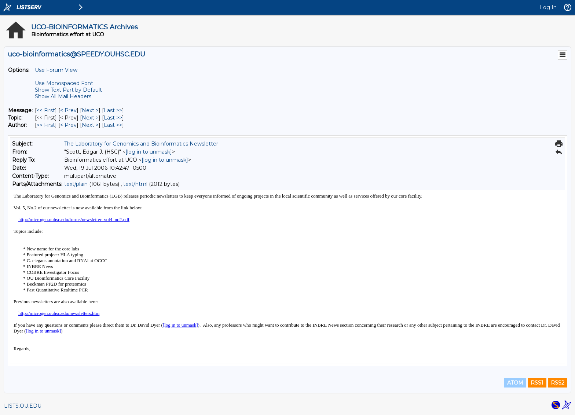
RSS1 (537, 382)
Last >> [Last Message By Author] (113, 125)
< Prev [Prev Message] (68, 110)
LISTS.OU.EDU (22, 406)
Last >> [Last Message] (113, 110)
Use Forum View (56, 70)
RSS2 (557, 382)
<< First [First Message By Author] (46, 125)
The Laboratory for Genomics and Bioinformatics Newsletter (141, 143)
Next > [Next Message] (90, 110)
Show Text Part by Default (68, 90)
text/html (135, 184)
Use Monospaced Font (64, 83)
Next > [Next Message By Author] (90, 125)
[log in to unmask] (148, 151)
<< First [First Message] (46, 110)
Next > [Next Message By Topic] (90, 117)
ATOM (515, 382)
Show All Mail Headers (63, 96)
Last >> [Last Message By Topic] (113, 117)
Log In (548, 7)
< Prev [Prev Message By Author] (68, 125)
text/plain (76, 184)
